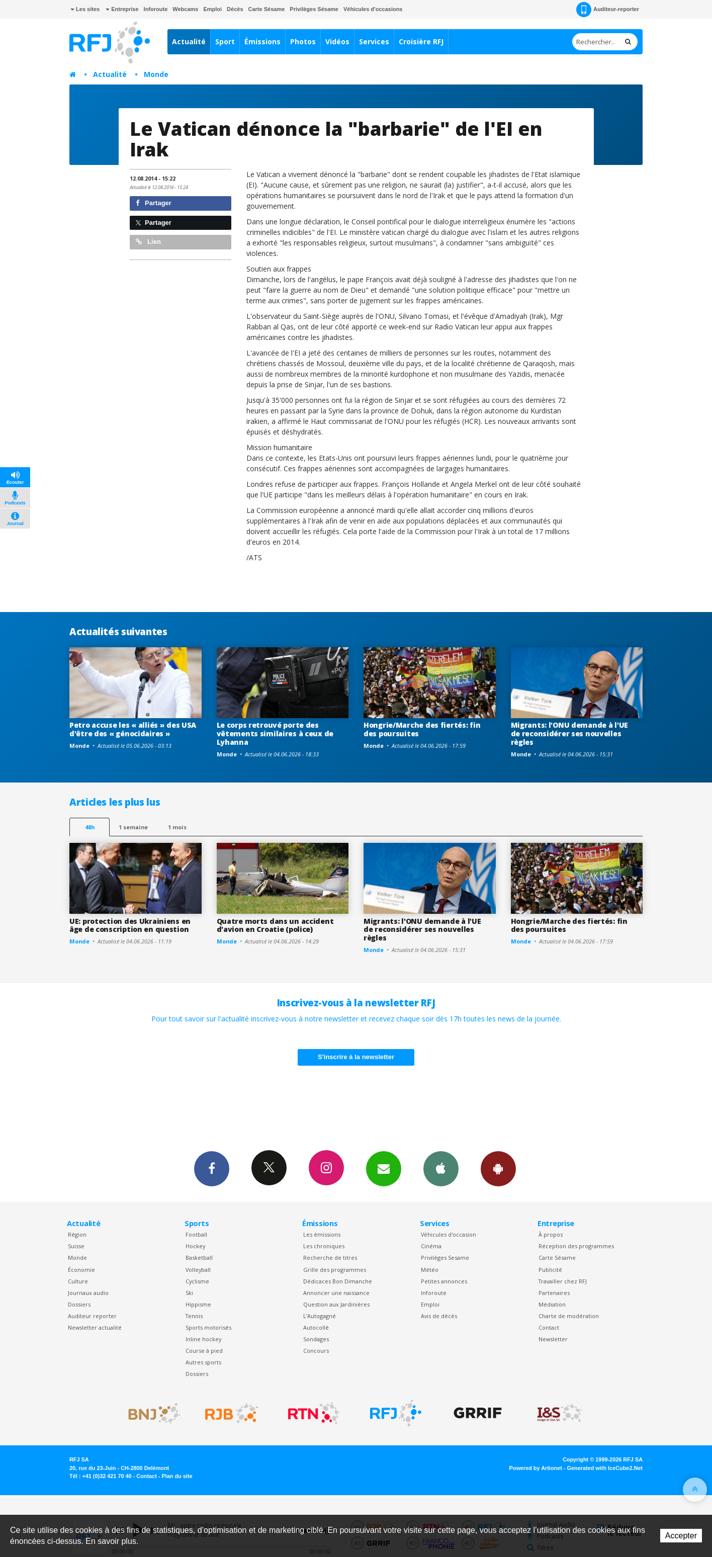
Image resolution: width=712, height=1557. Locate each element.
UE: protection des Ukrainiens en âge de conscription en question (130, 925)
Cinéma (431, 1246)
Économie (81, 1269)
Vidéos (337, 41)
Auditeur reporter (92, 1316)
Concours (316, 1350)
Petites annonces (444, 1281)
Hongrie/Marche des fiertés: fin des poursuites (422, 729)
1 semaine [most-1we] (133, 827)
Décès (235, 9)
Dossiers (79, 1304)
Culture (78, 1281)
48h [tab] (90, 827)
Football (196, 1234)
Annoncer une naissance (336, 1292)
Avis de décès (439, 1316)
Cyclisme (197, 1281)
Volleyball (198, 1269)
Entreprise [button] (122, 9)
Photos (303, 41)
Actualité (189, 41)
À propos (551, 1234)
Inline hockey (203, 1339)
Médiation (552, 1304)
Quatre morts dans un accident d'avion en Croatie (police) (275, 925)
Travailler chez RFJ (563, 1281)
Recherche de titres (330, 1257)
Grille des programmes (334, 1269)
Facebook (211, 1168)
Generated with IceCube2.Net (605, 1468)
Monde (156, 74)
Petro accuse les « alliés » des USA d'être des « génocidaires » (132, 729)
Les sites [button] (85, 9)
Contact (549, 1327)
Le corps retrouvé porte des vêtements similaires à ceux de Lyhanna (275, 733)
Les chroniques (323, 1246)
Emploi (212, 9)
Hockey (195, 1246)
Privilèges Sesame (445, 1257)
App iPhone (441, 1168)
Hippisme (198, 1304)
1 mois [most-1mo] (177, 827)
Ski (189, 1292)
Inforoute (156, 9)
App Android (498, 1168)
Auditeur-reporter (607, 9)
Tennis (194, 1316)
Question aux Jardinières (336, 1304)
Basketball (199, 1257)
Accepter (681, 1535)
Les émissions (321, 1234)
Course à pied (204, 1350)
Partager (153, 203)
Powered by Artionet (535, 1468)
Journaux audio (88, 1292)
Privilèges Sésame (314, 9)
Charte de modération (569, 1316)
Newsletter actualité (95, 1327)
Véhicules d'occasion (448, 1234)
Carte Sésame (266, 9)
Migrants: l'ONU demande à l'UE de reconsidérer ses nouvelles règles (570, 733)
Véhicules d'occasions (373, 9)
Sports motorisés (208, 1327)
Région (77, 1234)
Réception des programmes (576, 1246)
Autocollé (316, 1327)
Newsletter (553, 1339)
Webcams (185, 9)
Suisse (76, 1246)
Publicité (550, 1269)
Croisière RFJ (421, 41)
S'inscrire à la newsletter (356, 1057)
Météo (429, 1269)
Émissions (262, 41)
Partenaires (554, 1292)
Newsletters (383, 1168)
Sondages (316, 1339)
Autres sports (203, 1362)
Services (374, 41)
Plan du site (176, 1476)
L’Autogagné (319, 1316)
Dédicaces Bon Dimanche (337, 1281)
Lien (148, 241)
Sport (225, 41)
